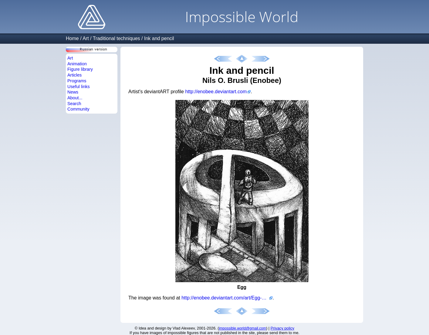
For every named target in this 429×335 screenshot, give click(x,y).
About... (75, 97)
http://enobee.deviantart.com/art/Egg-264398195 (226, 297)
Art (86, 38)
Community (78, 109)
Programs (76, 80)
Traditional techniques (116, 38)
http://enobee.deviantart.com (216, 91)
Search (74, 103)
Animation (77, 63)
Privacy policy (282, 328)
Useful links (78, 86)
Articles (74, 75)
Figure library (80, 69)
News (72, 92)
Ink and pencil (159, 38)
